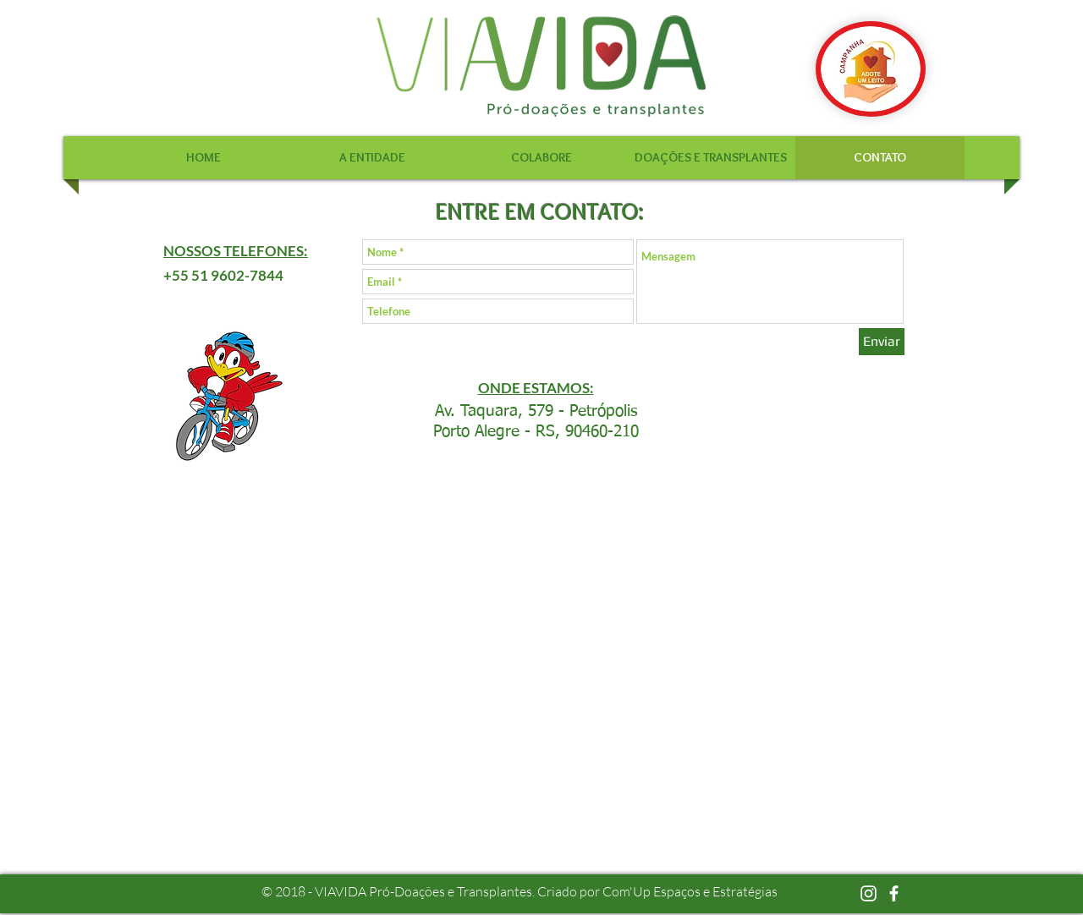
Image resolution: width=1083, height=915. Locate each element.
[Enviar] (881, 341)
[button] (372, 157)
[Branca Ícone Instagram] (868, 893)
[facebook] (893, 893)
